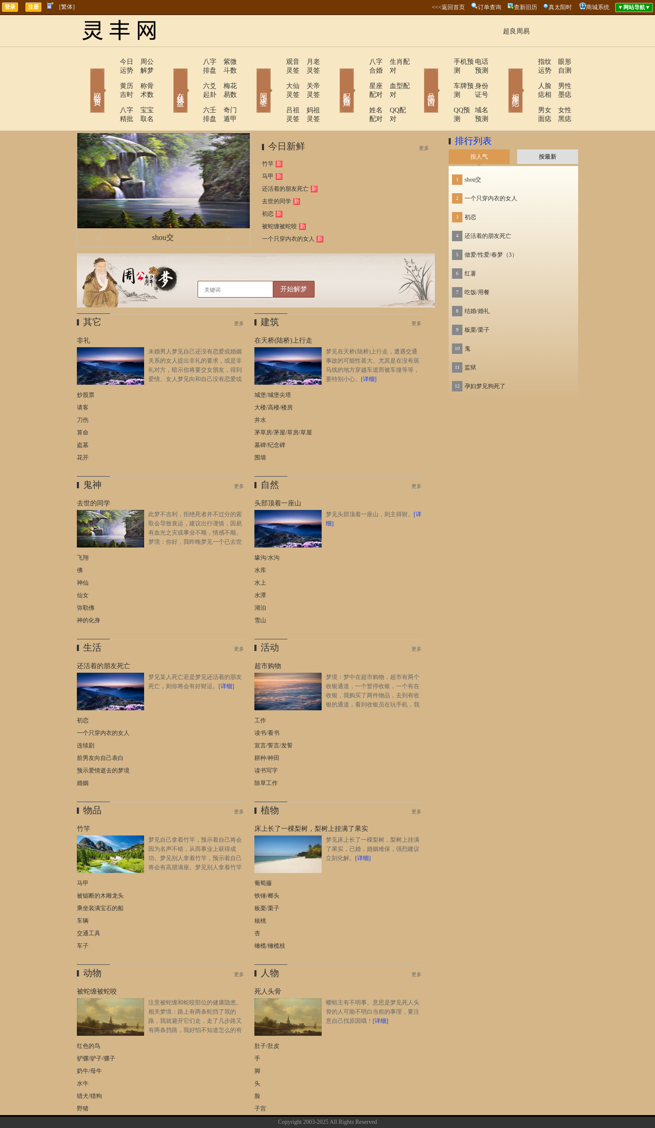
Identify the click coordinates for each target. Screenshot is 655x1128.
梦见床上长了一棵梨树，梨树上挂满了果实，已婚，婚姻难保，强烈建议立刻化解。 (372, 822)
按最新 (547, 130)
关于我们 (283, 1108)
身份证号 (475, 77)
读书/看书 (266, 707)
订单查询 (489, 7)
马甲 (268, 150)
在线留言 (342, 1108)
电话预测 (475, 61)
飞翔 (83, 531)
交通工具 (88, 907)
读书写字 (266, 744)
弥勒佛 (85, 581)
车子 (83, 919)
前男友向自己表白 (100, 732)
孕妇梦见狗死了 (485, 360)
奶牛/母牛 (89, 1045)
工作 (260, 694)
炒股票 (85, 369)
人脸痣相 (526, 77)
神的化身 (88, 594)
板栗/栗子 (266, 882)
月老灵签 (308, 61)
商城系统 (597, 7)
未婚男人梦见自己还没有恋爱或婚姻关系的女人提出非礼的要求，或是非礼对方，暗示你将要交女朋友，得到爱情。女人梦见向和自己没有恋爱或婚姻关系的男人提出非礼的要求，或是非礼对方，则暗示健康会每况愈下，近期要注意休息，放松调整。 (159, 353)
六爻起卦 (192, 77)
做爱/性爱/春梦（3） (491, 228)
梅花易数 (225, 77)
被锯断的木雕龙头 (100, 869)
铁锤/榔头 (266, 869)
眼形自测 (559, 61)
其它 (92, 295)
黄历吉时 (109, 77)
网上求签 (252, 78)
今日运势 (109, 61)
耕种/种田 (266, 732)
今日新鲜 (286, 120)
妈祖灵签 (308, 92)
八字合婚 (359, 61)
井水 (260, 394)
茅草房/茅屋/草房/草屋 (283, 406)
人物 (270, 946)
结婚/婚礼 (477, 285)
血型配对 (392, 77)
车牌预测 (443, 77)
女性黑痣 (559, 92)
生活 (92, 621)
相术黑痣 (503, 78)
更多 (424, 122)
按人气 (479, 130)
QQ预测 (441, 92)
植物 (270, 784)
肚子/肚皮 (266, 1020)
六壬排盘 (192, 92)
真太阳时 (560, 7)
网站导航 (371, 1108)
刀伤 (83, 394)
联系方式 (313, 1108)
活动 (270, 621)
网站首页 (85, 78)
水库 (260, 544)
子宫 (260, 1082)
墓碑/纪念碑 (269, 419)
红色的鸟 (88, 1020)
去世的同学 (276, 175)
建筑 (270, 295)
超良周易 (516, 31)
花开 (83, 431)
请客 (83, 381)
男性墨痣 (559, 77)
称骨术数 (141, 77)
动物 (92, 946)
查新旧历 (525, 7)
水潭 (260, 569)
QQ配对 (390, 92)
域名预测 (475, 92)
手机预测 (443, 61)
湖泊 (260, 581)
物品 (92, 784)
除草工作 (266, 757)
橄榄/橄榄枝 (269, 919)
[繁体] (67, 7)
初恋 (268, 187)
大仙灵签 (276, 77)
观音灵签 (276, 61)
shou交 (163, 211)
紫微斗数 (225, 61)
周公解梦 (141, 61)
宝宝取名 (141, 92)
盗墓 (83, 419)
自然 (270, 458)
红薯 (470, 247)
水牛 (83, 1057)
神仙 (83, 556)
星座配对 (359, 77)
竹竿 (268, 137)
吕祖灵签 (276, 92)
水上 (260, 556)
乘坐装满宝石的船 (100, 882)
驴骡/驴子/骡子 (96, 1032)
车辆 (83, 894)
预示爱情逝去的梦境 (103, 744)
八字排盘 (192, 61)
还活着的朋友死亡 (285, 162)
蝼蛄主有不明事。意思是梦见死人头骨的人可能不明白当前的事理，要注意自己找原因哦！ (372, 985)
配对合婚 (336, 78)
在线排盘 (169, 78)
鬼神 (92, 458)
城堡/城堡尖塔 (272, 369)
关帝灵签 (308, 77)
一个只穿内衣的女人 (288, 212)
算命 (83, 406)
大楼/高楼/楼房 (273, 381)
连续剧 (85, 719)
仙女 (83, 569)
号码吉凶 (419, 78)
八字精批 (109, 92)
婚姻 (83, 757)
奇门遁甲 (225, 92)
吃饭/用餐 (477, 266)
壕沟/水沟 (266, 531)
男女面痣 (526, 92)
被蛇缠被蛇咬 (279, 200)
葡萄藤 (263, 857)
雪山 (260, 594)
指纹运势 (526, 61)
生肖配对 (392, 61)
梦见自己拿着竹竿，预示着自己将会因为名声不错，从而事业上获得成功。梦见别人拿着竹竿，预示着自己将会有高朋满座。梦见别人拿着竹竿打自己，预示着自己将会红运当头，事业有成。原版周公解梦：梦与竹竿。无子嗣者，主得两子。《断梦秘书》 (159, 841)
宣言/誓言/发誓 (273, 719)
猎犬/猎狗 (89, 1070)
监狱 (470, 341)
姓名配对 (359, 92)
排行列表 (473, 114)
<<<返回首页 (448, 7)
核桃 (260, 894)
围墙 (260, 431)
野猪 (83, 1082)
